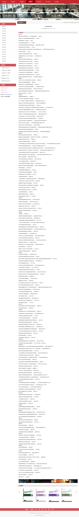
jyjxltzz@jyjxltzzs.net (8, 94)
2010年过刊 (4, 28)
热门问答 (48, 1)
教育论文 (39, 1)
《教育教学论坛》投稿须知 (6, 70)
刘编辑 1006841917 (46, 513)
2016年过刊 (4, 42)
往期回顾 (71, 22)
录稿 (39, 509)
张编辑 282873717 (4, 90)
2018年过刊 (4, 47)
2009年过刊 (4, 26)
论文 (45, 509)
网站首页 (4, 1)
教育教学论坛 (45, 28)
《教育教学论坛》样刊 (5, 75)
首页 (68, 22)
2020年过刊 (4, 51)
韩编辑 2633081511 (32, 513)
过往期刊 (31, 509)
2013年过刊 (4, 35)
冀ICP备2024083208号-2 (39, 515)
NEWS (52, 509)
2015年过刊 (4, 40)
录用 (36, 509)
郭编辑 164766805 (39, 513)
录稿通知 (22, 1)
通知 (49, 509)
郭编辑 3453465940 (4, 87)
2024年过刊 (4, 61)
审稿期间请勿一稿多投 (5, 78)
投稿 (42, 509)
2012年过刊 (4, 33)
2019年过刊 (4, 49)
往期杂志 (31, 1)
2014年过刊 (76, 22)
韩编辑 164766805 (4, 92)
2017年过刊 (4, 44)
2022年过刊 (4, 56)
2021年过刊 (4, 54)
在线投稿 (57, 1)
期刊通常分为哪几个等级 (5, 80)
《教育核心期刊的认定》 (5, 67)
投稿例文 (13, 1)
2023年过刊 (4, 58)
